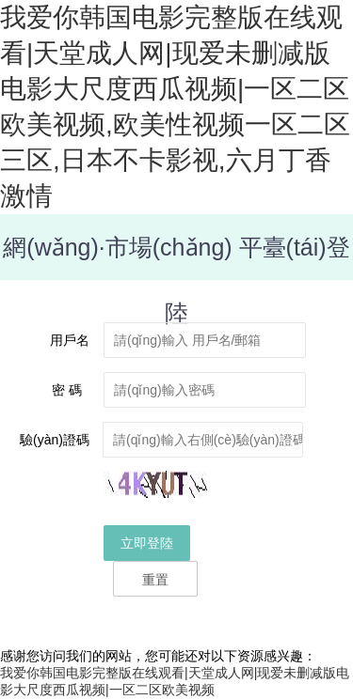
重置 (155, 579)
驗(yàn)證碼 (54, 439)
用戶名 (69, 340)
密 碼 (70, 389)
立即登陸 (146, 543)
